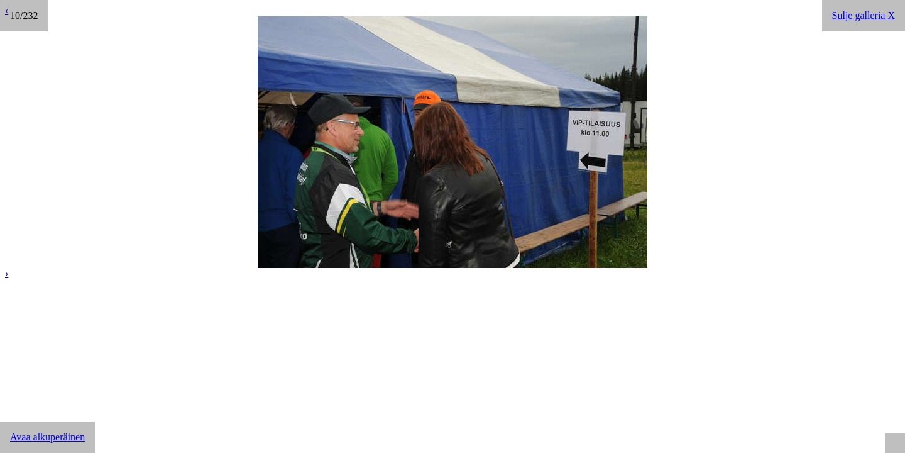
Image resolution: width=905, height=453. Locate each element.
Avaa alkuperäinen (47, 437)
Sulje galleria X (863, 15)
